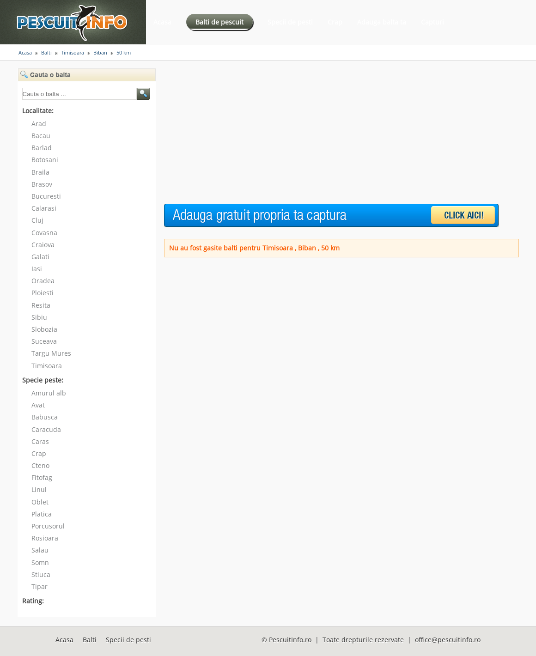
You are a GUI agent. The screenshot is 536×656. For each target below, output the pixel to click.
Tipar (39, 586)
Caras (40, 441)
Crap (335, 22)
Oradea (43, 280)
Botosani (44, 159)
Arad (38, 123)
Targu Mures (51, 353)
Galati (40, 256)
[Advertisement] (323, 132)
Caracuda (46, 429)
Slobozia (44, 329)
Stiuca (40, 574)
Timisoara (72, 52)
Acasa (162, 22)
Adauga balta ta (381, 22)
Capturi (432, 22)
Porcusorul (48, 526)
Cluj (37, 220)
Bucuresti (46, 196)
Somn (40, 562)
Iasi (36, 268)
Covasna (44, 232)
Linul (39, 489)
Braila (40, 172)
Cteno (40, 465)
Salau (40, 550)
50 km (123, 52)
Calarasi (43, 208)
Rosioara (44, 538)
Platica (41, 514)
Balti (46, 52)
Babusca (44, 417)
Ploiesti (42, 292)
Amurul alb (48, 393)
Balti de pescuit (219, 22)
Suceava (44, 341)
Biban (100, 52)
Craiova (43, 244)
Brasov (41, 184)
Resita (40, 305)
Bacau (40, 135)
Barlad (41, 147)
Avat (38, 405)
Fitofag (41, 477)
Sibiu (39, 317)
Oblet (40, 502)
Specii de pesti (290, 22)
